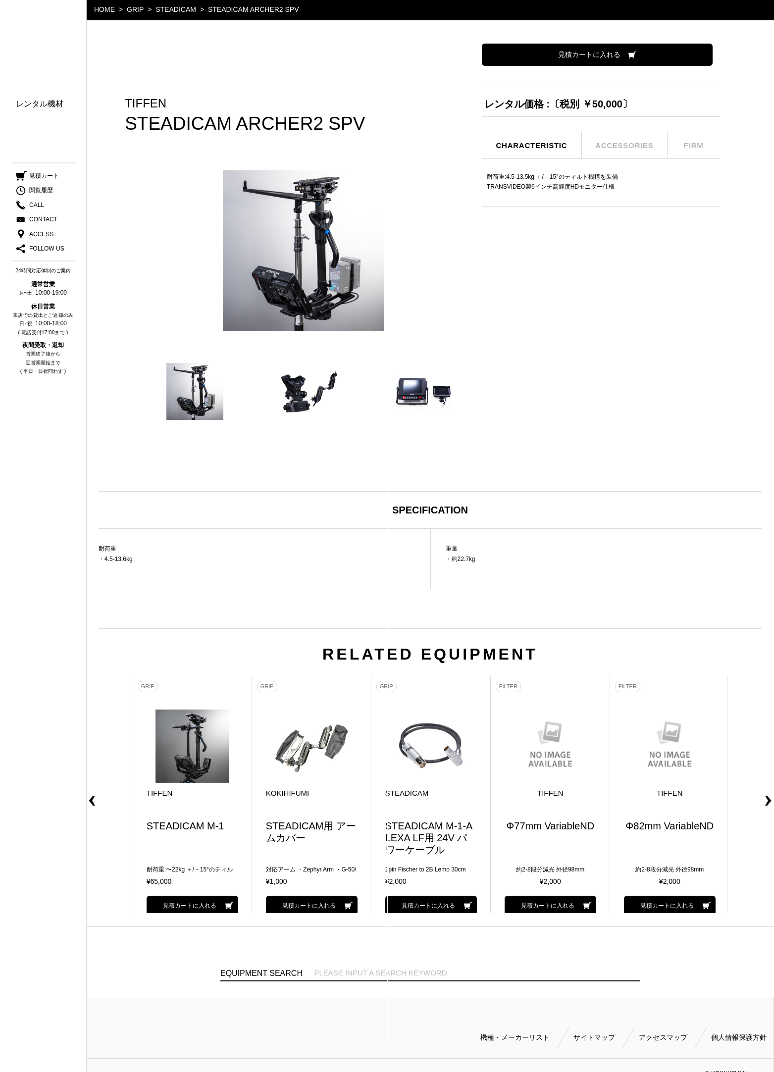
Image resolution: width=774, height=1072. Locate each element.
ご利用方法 (35, 137)
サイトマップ (594, 1023)
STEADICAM (175, 9)
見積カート (44, 178)
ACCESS (41, 236)
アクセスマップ (663, 1023)
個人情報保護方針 (739, 1023)
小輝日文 (43, 30)
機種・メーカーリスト (515, 1023)
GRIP (135, 9)
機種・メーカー (43, 79)
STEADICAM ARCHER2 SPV (253, 9)
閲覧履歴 (41, 193)
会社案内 (32, 152)
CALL (36, 207)
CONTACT (43, 221)
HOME (104, 9)
